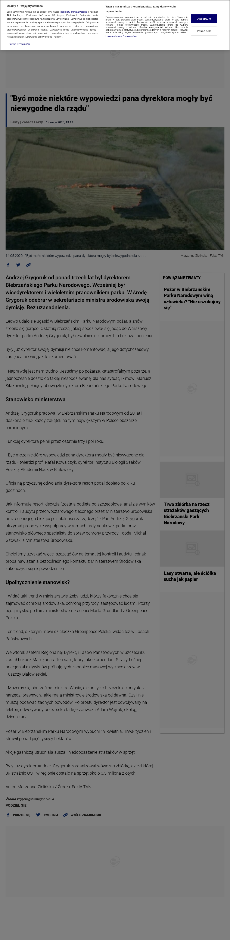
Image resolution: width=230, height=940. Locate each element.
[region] (115, 25)
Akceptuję (204, 18)
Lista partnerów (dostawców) (121, 36)
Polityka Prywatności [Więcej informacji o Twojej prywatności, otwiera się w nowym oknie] (19, 44)
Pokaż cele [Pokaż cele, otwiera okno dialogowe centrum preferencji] (204, 30)
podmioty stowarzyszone (73, 11)
